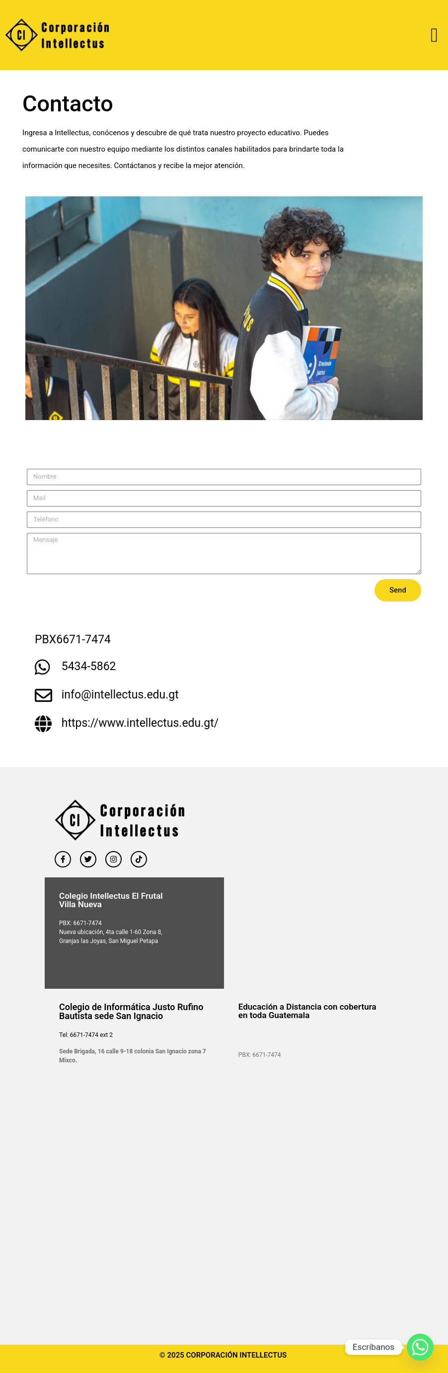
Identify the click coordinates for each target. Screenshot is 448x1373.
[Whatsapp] (420, 1347)
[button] (434, 35)
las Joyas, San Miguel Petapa (118, 941)
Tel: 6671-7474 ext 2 (86, 1034)
